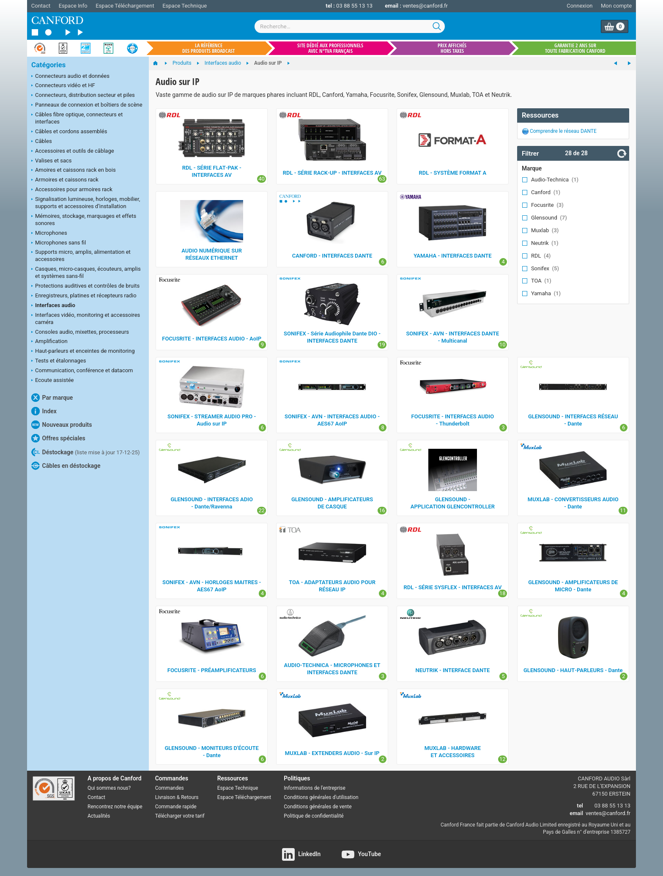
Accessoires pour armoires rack (71, 190)
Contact (40, 6)
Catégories (48, 65)
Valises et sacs (51, 161)
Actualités (99, 816)
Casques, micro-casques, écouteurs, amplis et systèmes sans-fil (86, 272)
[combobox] (350, 26)
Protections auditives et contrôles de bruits (85, 286)
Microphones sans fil (58, 243)
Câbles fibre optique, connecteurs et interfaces (77, 118)
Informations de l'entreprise (314, 788)
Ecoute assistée (52, 380)
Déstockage (85, 452)
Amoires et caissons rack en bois (73, 170)
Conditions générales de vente (317, 807)
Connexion (579, 6)
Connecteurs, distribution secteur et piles (83, 95)
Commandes (169, 788)
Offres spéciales (58, 438)
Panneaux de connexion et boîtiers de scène (86, 105)
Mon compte (616, 6)
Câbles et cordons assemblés (69, 132)
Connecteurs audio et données (70, 76)
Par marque (52, 397)
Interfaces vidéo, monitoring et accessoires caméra (85, 318)
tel (580, 805)
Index (44, 411)
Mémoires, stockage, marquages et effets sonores (83, 219)
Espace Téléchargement (125, 6)
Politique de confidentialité (313, 816)
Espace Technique (184, 6)
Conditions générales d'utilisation (321, 797)
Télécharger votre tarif (180, 816)
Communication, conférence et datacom (82, 371)
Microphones (49, 233)
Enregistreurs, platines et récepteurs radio (84, 296)
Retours (189, 797)
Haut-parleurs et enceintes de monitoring (82, 351)
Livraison (165, 797)
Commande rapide (176, 807)
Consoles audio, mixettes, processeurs (80, 332)
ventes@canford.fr (425, 6)
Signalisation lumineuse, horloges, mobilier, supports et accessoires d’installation (85, 202)
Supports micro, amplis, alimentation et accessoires (81, 255)
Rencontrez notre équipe (115, 807)
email (576, 813)
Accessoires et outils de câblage (72, 151)
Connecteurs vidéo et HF (63, 86)
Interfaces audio (53, 306)
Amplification (49, 342)
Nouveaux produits (61, 424)
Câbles (41, 142)
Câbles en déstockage (66, 465)
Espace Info (73, 6)
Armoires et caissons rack (65, 180)
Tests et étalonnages (58, 361)
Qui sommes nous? (109, 788)
